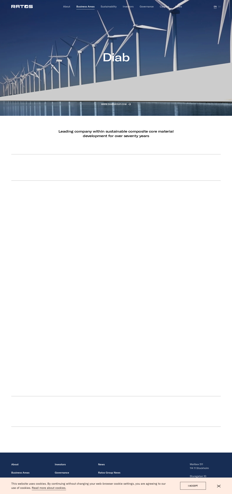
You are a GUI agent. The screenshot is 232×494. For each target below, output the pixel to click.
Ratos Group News (109, 472)
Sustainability (109, 4)
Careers (164, 4)
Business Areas (85, 4)
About (66, 4)
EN (215, 4)
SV (219, 4)
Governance (147, 4)
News (178, 4)
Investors (128, 4)
